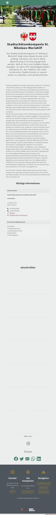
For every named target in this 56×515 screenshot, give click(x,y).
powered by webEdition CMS (50, 514)
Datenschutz (43, 492)
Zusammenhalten (44, 483)
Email (13, 491)
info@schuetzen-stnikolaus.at (17, 215)
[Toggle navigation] (47, 2)
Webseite (12, 213)
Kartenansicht (28, 492)
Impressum (43, 488)
